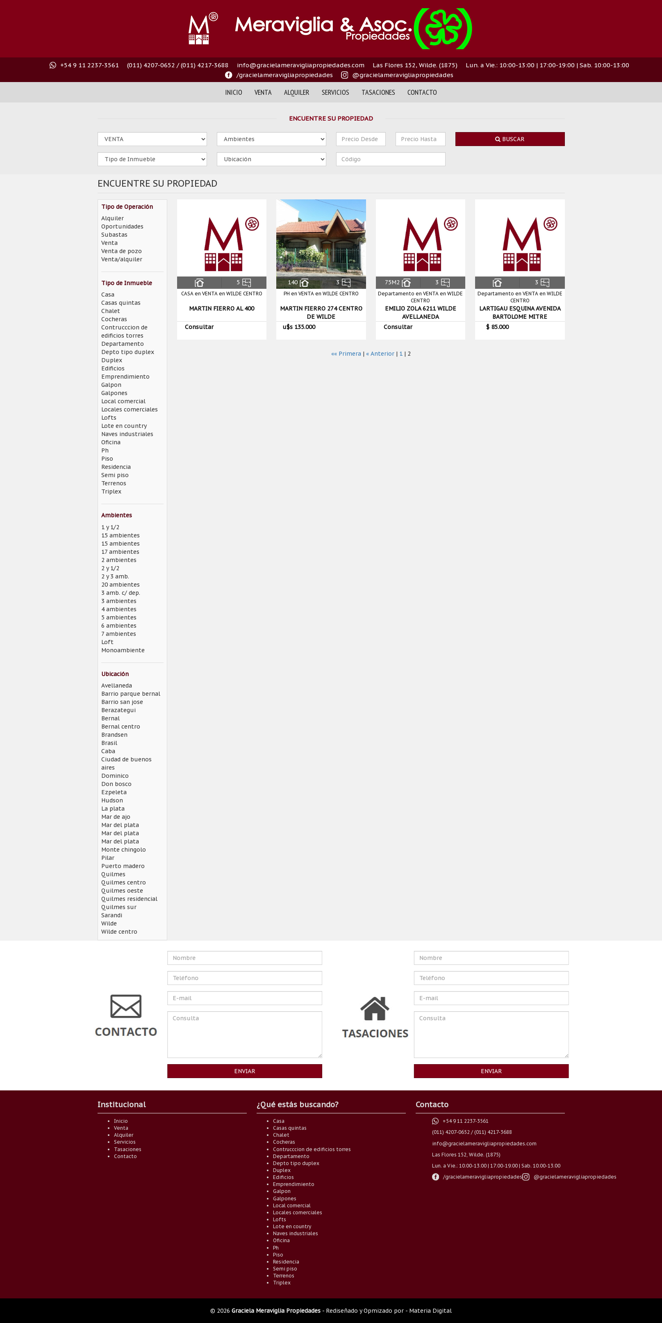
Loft (107, 642)
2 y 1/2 (110, 568)
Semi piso (115, 475)
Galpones (114, 393)
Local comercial (123, 401)
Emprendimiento (125, 376)
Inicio (233, 92)
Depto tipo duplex (127, 352)
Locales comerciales (129, 409)
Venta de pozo (121, 251)
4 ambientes (118, 609)
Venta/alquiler (121, 259)
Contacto (422, 92)
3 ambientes (118, 601)
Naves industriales (127, 434)
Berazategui (118, 710)
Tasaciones (378, 92)
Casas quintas (121, 302)
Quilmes (113, 874)
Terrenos (113, 483)
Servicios (335, 92)
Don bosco (116, 784)
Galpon (111, 384)
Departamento (122, 343)
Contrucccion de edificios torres (312, 1149)
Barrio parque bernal (130, 693)
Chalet (110, 311)
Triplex (111, 491)
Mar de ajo (115, 816)
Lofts (108, 417)
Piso (107, 458)
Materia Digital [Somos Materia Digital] (430, 1310)
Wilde (109, 923)
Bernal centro (120, 726)
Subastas (114, 234)
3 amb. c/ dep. (120, 592)
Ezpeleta (114, 792)
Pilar (107, 857)
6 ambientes (118, 625)
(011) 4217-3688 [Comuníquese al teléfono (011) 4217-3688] (205, 65)
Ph (105, 450)
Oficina (111, 442)
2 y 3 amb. (115, 576)
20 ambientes (120, 584)
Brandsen (114, 734)
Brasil (109, 743)
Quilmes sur (118, 907)
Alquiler (296, 92)
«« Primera (346, 353)
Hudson (112, 800)
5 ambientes (118, 617)
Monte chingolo (123, 849)
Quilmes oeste (122, 890)
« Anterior (380, 353)
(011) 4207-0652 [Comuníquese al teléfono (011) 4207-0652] (151, 65)
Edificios (113, 368)
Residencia (116, 467)
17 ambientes (120, 551)
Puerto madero (123, 866)
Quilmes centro (123, 882)
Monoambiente (123, 650)
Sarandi (111, 915)
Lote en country (124, 426)
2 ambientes (118, 560)
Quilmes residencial (129, 899)
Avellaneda (116, 685)
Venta (263, 92)
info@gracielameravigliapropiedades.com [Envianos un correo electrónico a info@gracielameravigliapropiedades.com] (300, 65)
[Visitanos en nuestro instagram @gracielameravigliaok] (397, 75)
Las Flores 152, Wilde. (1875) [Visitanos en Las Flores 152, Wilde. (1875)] (415, 65)
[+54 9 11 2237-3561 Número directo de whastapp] (84, 65)
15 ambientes (120, 535)
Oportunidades (122, 226)
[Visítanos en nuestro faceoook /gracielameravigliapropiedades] (279, 75)
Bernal (110, 718)
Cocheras (114, 319)
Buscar (510, 139)
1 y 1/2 (110, 527)
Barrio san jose (122, 702)
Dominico (115, 775)
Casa (107, 294)
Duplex (111, 360)
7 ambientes (118, 634)
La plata (113, 808)
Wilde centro (119, 931)
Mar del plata (120, 825)
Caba (108, 751)
